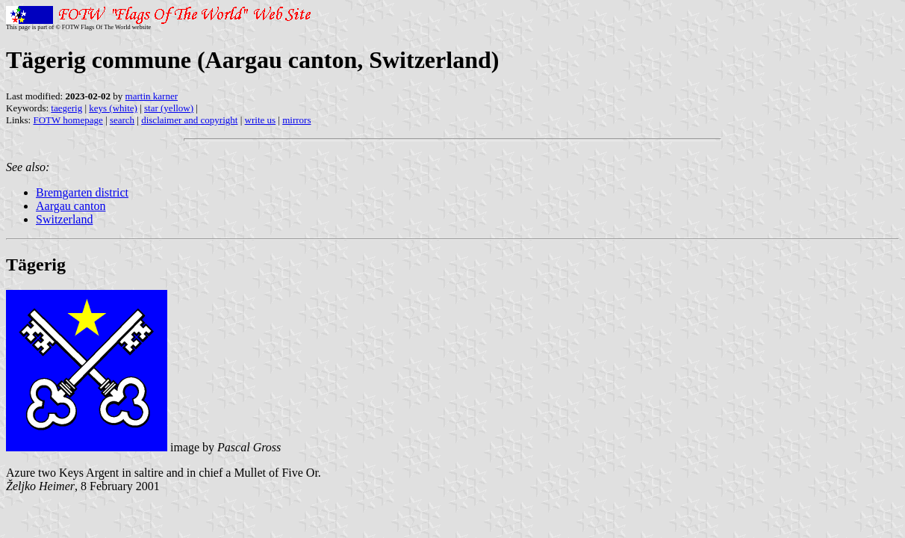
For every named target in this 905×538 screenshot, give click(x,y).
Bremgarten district (82, 192)
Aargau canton (70, 206)
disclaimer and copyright (189, 120)
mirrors (296, 120)
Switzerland (64, 219)
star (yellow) (168, 108)
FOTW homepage (67, 120)
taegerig (66, 108)
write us (260, 120)
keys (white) (113, 108)
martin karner (151, 96)
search (122, 120)
